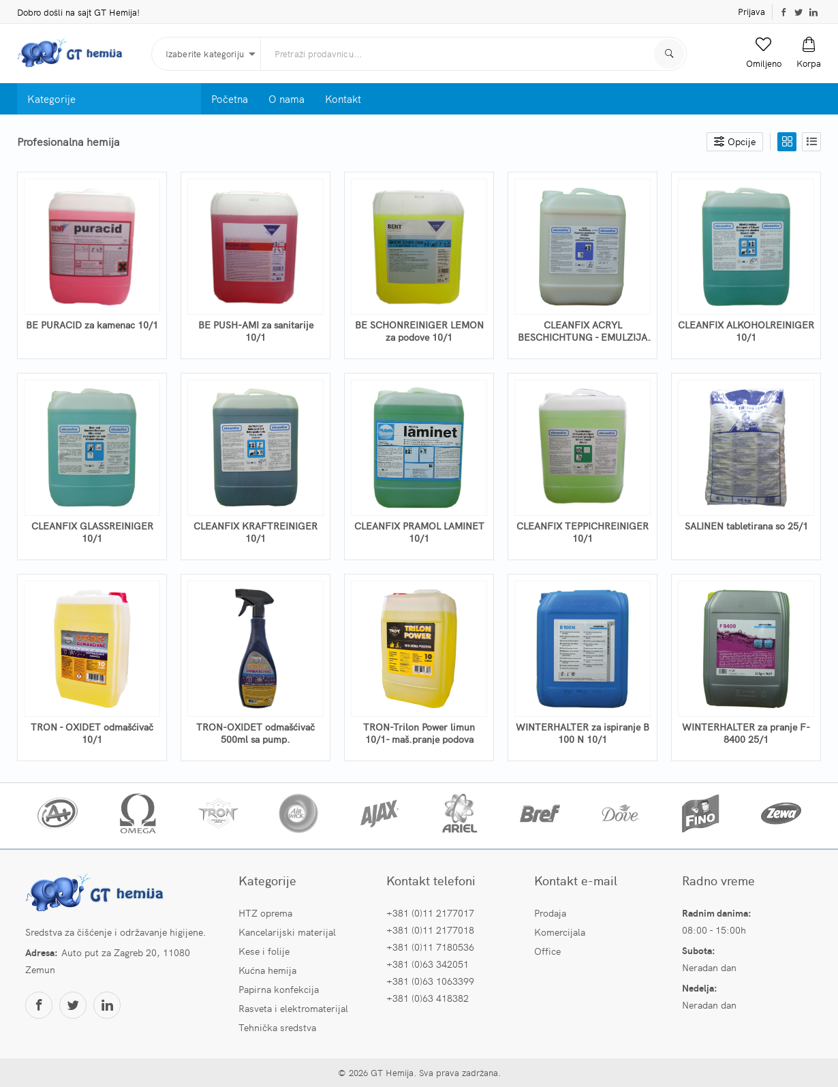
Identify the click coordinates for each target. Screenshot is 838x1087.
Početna (229, 98)
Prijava (751, 11)
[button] (763, 53)
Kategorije (51, 98)
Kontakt (343, 98)
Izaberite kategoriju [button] (205, 53)
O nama (286, 98)
